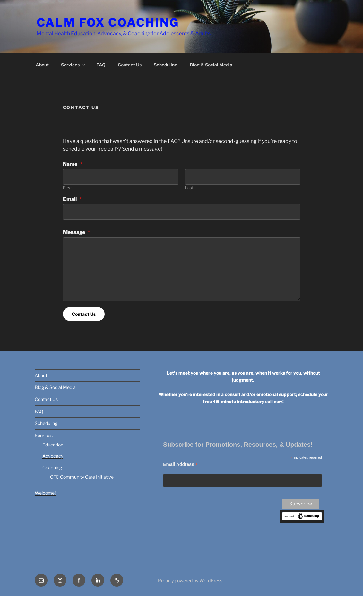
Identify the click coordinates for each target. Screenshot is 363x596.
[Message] (181, 269)
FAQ (101, 64)
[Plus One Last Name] (242, 177)
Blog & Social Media (211, 64)
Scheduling (165, 64)
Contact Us (130, 64)
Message (76, 232)
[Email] (181, 212)
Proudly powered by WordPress (190, 580)
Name (72, 164)
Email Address (180, 465)
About (42, 64)
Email (72, 199)
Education (52, 444)
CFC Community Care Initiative (82, 476)
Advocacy (52, 456)
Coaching (52, 467)
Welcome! (45, 493)
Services (73, 64)
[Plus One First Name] (120, 177)
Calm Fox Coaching (108, 22)
